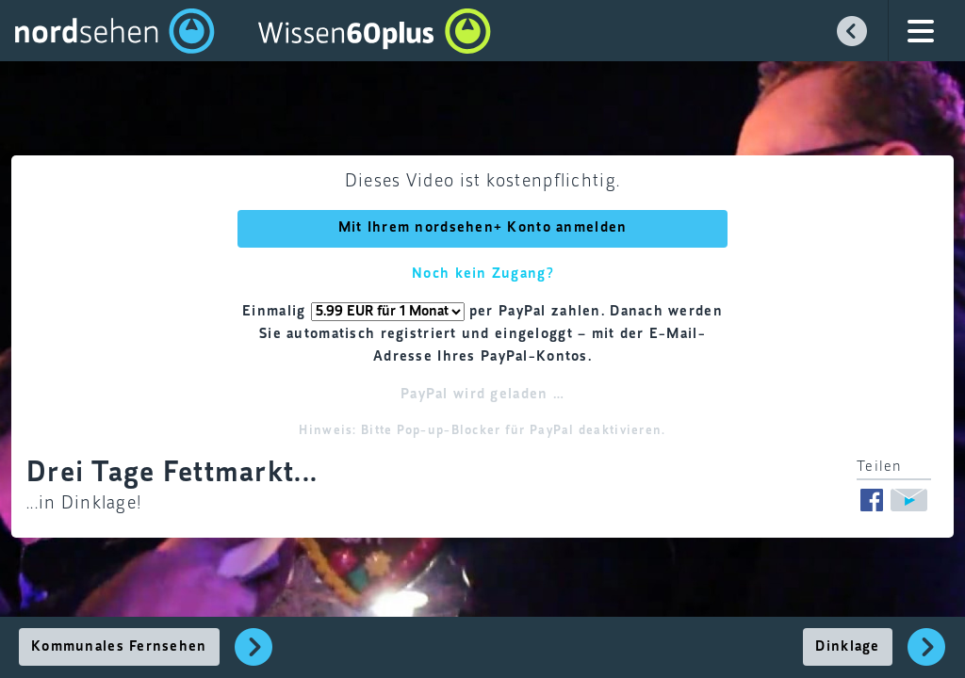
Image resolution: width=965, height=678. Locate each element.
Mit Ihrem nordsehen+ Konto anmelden (483, 227)
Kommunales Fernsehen (119, 646)
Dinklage (847, 646)
